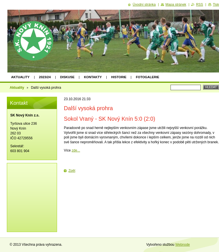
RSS (199, 5)
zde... (76, 150)
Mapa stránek (175, 5)
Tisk (216, 5)
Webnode (182, 245)
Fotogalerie (147, 77)
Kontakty (93, 77)
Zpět (71, 171)
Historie (119, 77)
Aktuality (20, 77)
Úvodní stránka (144, 5)
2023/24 (45, 77)
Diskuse (67, 77)
